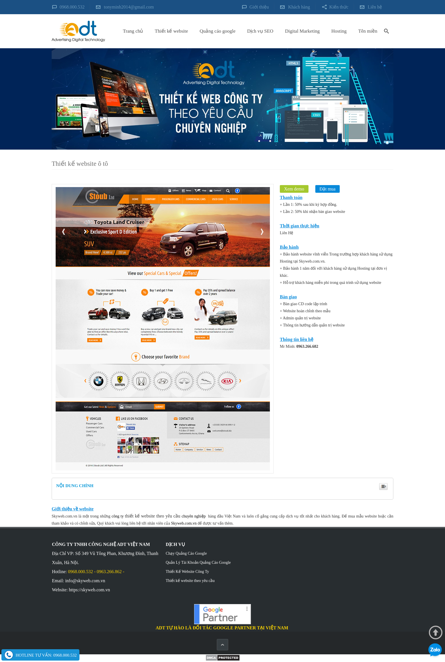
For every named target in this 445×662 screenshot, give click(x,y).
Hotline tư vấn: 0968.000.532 (46, 655)
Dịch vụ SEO (260, 31)
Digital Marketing (302, 31)
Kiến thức (339, 7)
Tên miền (367, 31)
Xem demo (294, 189)
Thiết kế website (171, 31)
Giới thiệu (259, 7)
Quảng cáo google (218, 31)
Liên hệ (375, 7)
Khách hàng (299, 7)
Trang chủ (133, 31)
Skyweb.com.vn (184, 523)
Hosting (339, 31)
